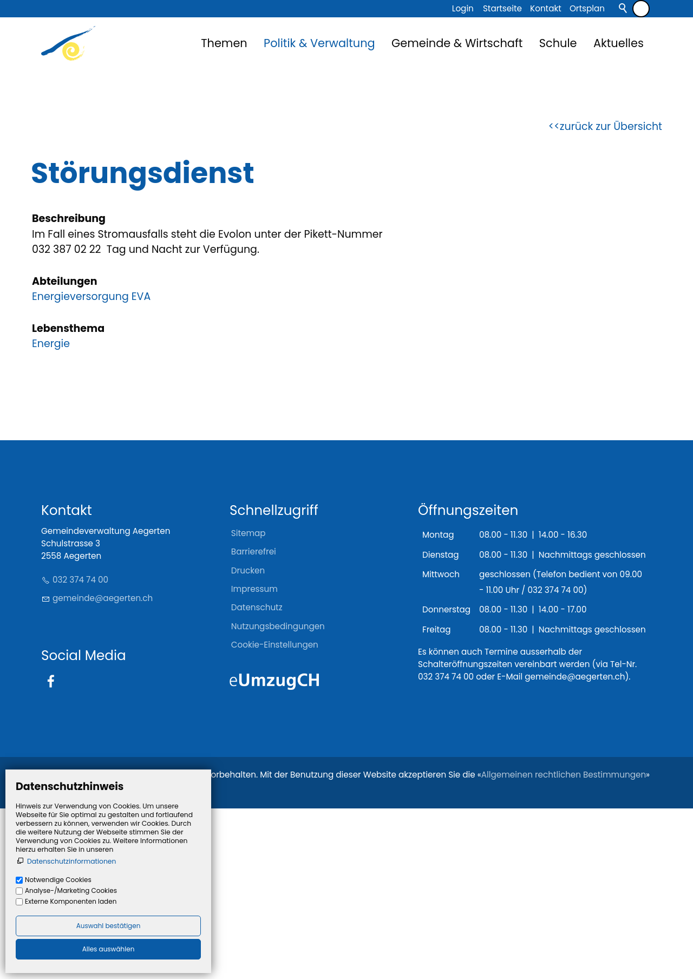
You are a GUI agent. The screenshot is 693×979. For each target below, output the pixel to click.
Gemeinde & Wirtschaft (456, 43)
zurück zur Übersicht (611, 296)
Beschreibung (69, 388)
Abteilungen (64, 451)
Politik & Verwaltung (319, 43)
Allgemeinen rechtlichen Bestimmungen (563, 945)
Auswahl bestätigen (108, 925)
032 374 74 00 (80, 750)
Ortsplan (587, 8)
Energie (51, 513)
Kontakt (545, 8)
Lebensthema (68, 498)
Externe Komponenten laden (70, 901)
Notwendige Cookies (58, 879)
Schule (558, 43)
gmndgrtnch (103, 768)
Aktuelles (618, 43)
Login (463, 8)
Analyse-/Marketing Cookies (71, 890)
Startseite (502, 8)
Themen (224, 43)
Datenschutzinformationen (71, 861)
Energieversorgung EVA (91, 466)
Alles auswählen (108, 949)
